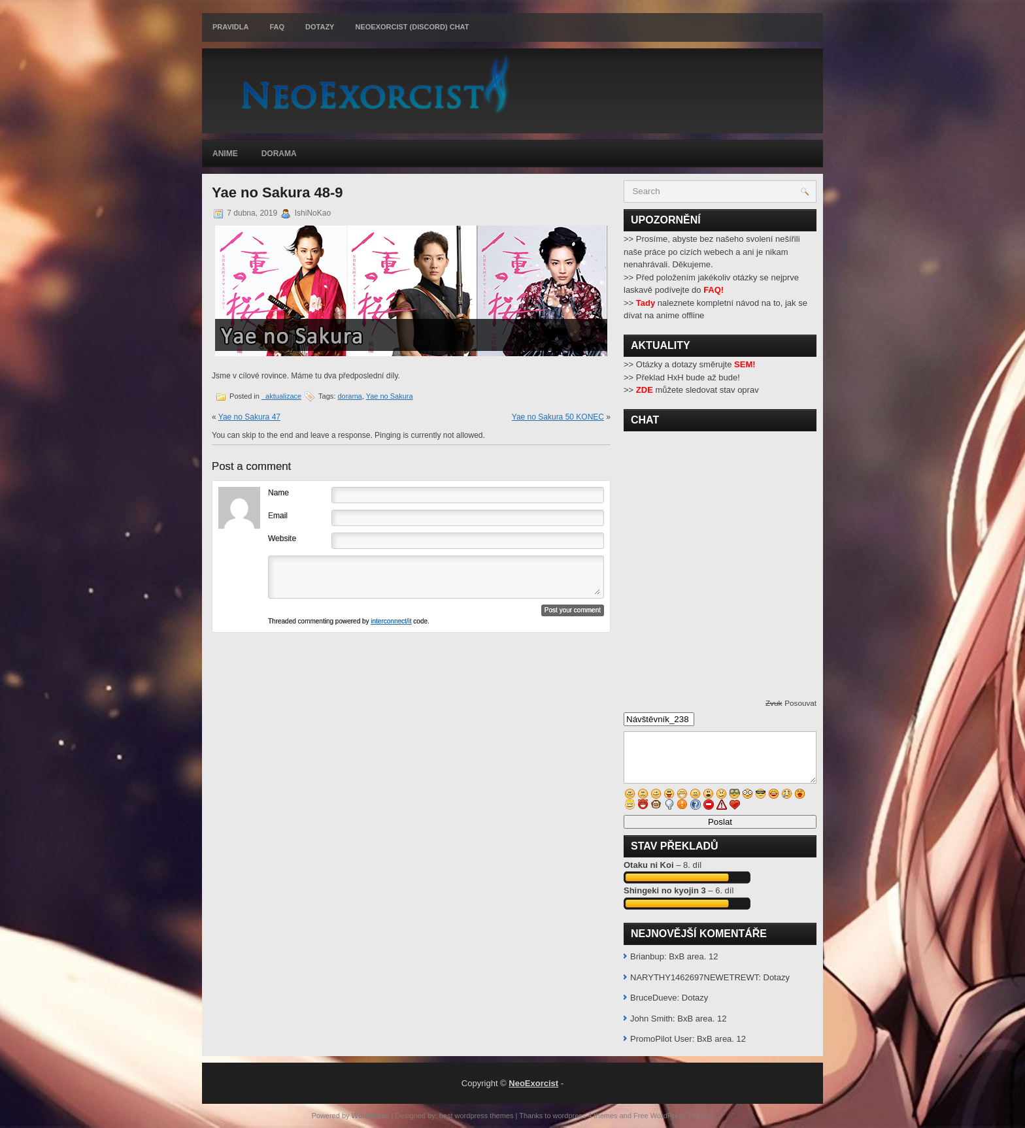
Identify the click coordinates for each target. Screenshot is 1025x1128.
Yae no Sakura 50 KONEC (558, 417)
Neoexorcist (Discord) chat (412, 27)
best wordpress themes (476, 1116)
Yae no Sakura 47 (249, 417)
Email (278, 515)
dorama (349, 396)
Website (282, 538)
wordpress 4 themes (585, 1116)
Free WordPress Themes (673, 1116)
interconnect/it (391, 621)
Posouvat (800, 703)
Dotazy (319, 27)
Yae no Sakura (389, 396)
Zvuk (773, 703)
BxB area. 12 (693, 956)
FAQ (276, 27)
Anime (225, 153)
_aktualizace (281, 396)
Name (278, 492)
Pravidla (230, 27)
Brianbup (647, 956)
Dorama (279, 153)
